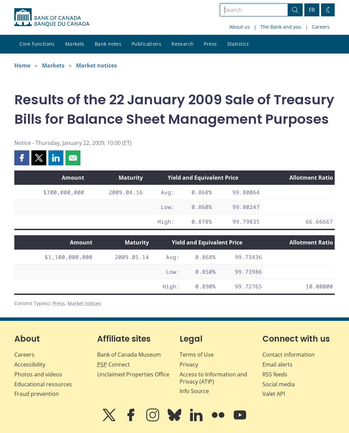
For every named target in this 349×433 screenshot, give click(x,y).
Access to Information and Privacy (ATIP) (213, 378)
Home (22, 65)
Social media (278, 384)
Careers (321, 27)
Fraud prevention (36, 394)
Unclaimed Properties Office (133, 374)
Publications (146, 44)
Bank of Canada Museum (129, 354)
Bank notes (108, 44)
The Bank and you (280, 27)
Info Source (194, 391)
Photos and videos (38, 374)
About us (239, 27)
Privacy (189, 364)
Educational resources (43, 384)
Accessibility (29, 364)
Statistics (238, 44)
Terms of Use (197, 354)
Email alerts (277, 364)
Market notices (96, 65)
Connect (113, 364)
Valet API (273, 394)
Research (182, 44)
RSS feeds (274, 374)
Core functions (37, 44)
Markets (75, 44)
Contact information (288, 354)
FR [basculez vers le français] (312, 10)
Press (210, 44)
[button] (21, 157)
